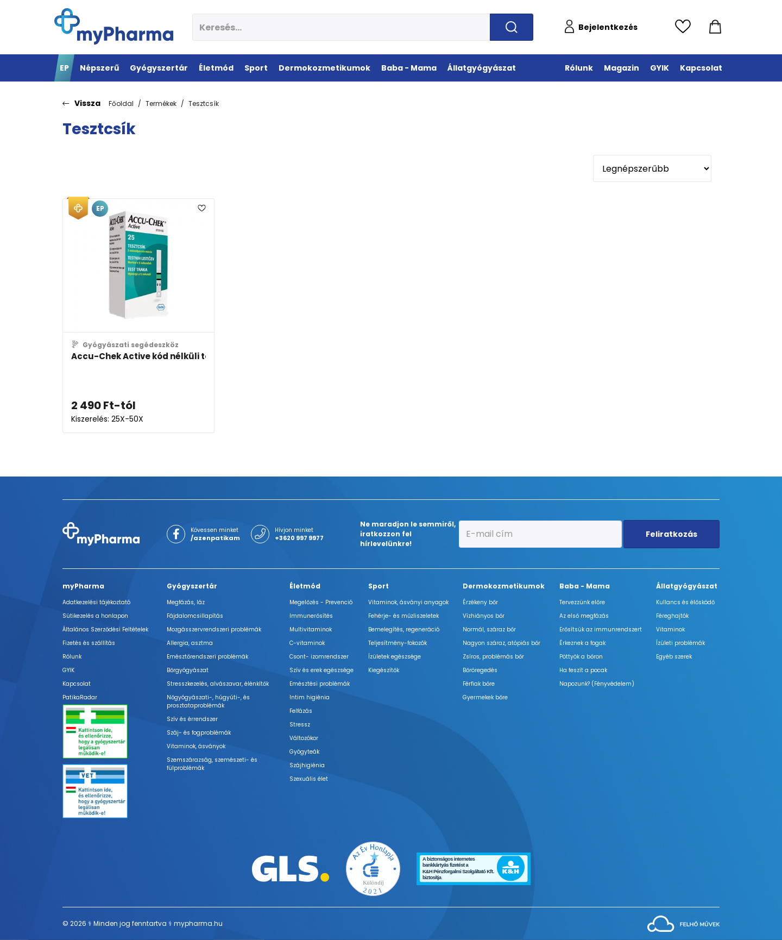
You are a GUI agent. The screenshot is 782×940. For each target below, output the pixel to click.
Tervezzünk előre (582, 602)
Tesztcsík (203, 103)
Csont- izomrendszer (319, 657)
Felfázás (300, 711)
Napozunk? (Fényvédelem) (596, 684)
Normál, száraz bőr (489, 629)
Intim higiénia (309, 697)
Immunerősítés (311, 616)
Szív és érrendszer (192, 719)
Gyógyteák (304, 752)
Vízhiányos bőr (483, 616)
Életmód (304, 586)
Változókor (303, 738)
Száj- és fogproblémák (199, 733)
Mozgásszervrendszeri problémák (214, 629)
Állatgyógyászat (686, 586)
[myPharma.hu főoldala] (113, 26)
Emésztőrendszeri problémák (207, 657)
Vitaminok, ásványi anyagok (408, 602)
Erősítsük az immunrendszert (600, 629)
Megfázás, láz (186, 602)
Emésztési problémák (319, 684)
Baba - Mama (584, 586)
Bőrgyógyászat (188, 670)
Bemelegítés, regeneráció (403, 629)
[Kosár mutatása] (715, 27)
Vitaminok (670, 629)
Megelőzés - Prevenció (320, 602)
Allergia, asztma (190, 643)
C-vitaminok (307, 643)
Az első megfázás (584, 616)
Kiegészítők (383, 670)
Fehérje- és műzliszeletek (403, 616)
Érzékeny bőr (480, 602)
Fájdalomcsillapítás (195, 616)
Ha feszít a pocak (583, 670)
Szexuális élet (308, 779)
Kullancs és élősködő (685, 602)
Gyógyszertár (192, 586)
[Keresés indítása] (511, 27)
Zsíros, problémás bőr (493, 657)
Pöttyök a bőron (581, 657)
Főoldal (121, 103)
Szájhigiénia (307, 765)
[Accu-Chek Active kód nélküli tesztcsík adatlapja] (138, 315)
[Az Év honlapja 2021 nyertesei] (373, 868)
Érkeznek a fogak (582, 643)
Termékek (161, 103)
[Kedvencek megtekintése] (686, 27)
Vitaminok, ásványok (196, 746)
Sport (378, 586)
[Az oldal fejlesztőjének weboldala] (683, 923)
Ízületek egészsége (394, 657)
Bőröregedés (480, 670)
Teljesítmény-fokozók (397, 643)
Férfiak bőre (479, 684)
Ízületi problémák (680, 643)
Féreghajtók (672, 616)
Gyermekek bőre (485, 697)
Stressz (299, 724)
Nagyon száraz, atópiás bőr (501, 643)
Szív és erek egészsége (321, 670)
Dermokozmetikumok (504, 586)
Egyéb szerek (674, 657)
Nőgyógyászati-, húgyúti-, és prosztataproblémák (208, 701)
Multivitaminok (310, 629)
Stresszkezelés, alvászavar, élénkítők (218, 684)
